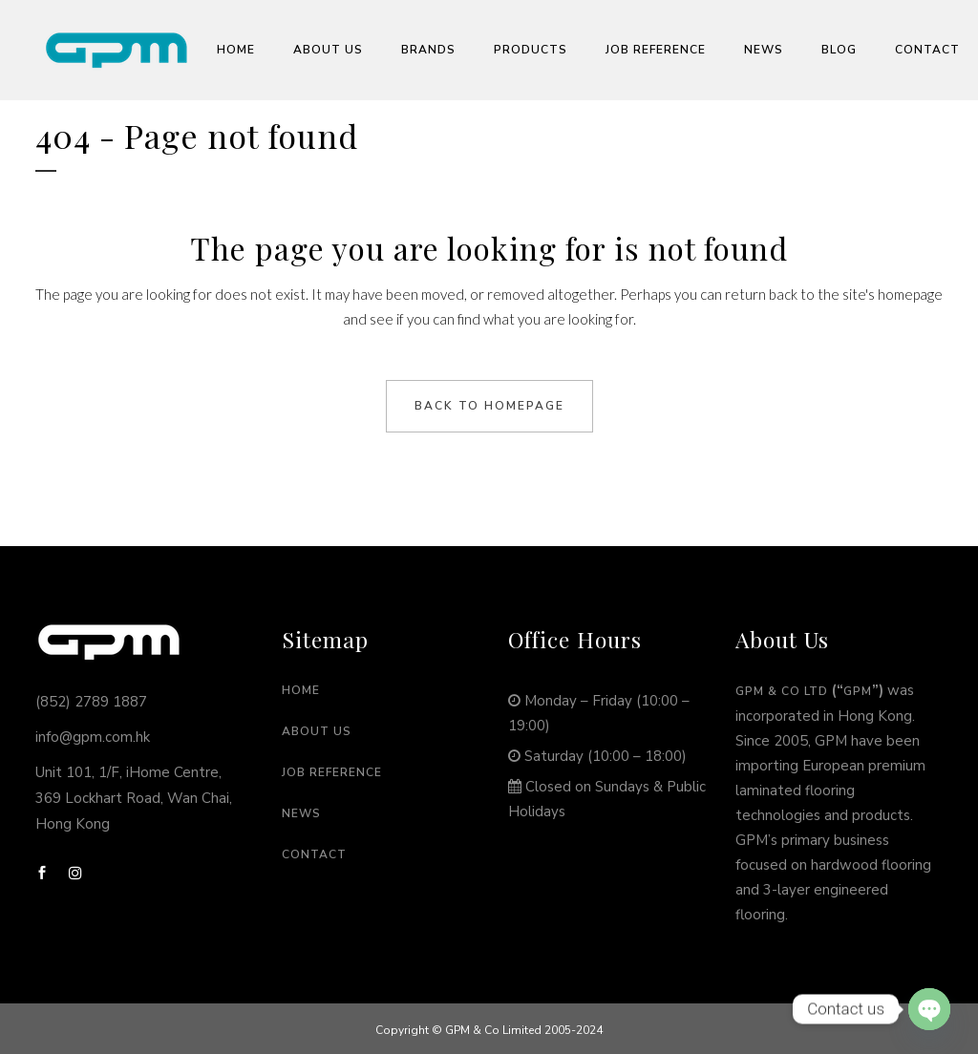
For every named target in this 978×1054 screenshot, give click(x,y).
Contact (314, 854)
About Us (316, 731)
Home (301, 690)
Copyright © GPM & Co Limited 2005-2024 (489, 1030)
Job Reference (332, 772)
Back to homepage (489, 405)
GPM (857, 691)
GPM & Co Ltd (781, 691)
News (301, 813)
